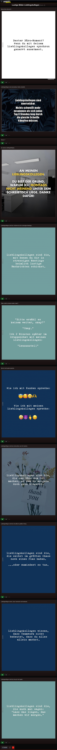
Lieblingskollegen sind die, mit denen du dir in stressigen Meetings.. (16, 225)
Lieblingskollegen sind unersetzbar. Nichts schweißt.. (13, 87)
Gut (2, 82)
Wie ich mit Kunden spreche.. (8, 368)
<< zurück (4, 747)
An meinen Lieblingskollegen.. (8, 147)
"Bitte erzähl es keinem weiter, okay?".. (10, 303)
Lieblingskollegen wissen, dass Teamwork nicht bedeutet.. (14, 601)
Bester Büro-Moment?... (6, 9)
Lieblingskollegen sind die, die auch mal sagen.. (12, 679)
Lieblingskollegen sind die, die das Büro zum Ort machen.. (14, 446)
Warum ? (3, 139)
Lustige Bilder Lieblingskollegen (25, 5)
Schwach (6, 82)
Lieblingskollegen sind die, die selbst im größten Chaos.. (14, 523)
